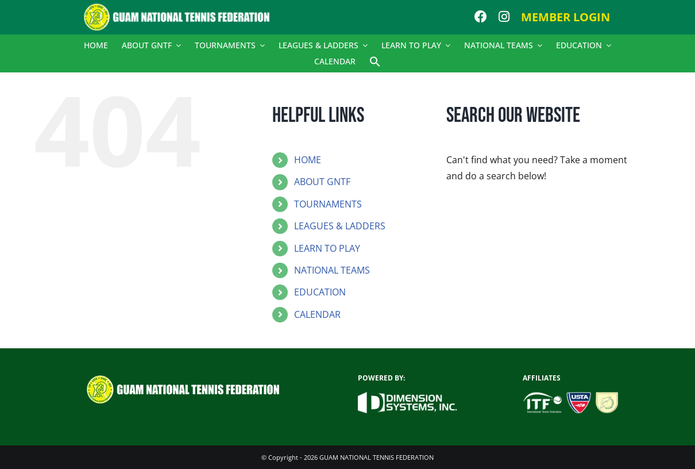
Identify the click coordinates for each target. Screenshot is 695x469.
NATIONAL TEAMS (332, 270)
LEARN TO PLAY (327, 248)
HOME (307, 159)
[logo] (182, 7)
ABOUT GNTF (322, 181)
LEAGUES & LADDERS (339, 226)
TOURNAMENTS (328, 204)
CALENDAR (317, 314)
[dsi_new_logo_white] (407, 396)
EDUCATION (320, 292)
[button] (375, 61)
